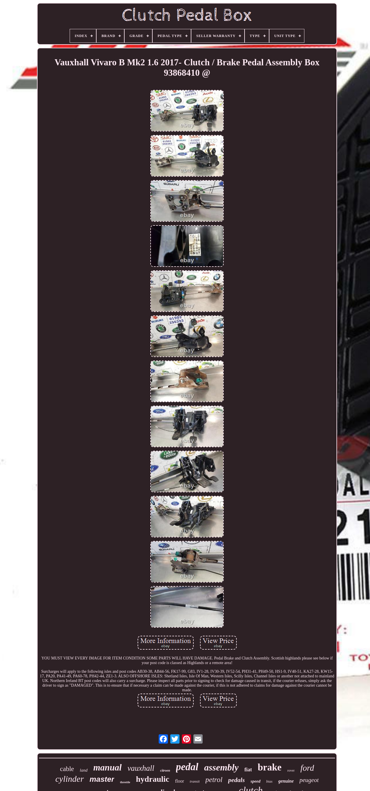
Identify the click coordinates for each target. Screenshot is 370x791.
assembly (221, 767)
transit (195, 781)
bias (269, 781)
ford (307, 767)
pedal (187, 766)
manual (107, 767)
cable (67, 768)
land (84, 770)
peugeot (309, 780)
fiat (248, 769)
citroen (165, 770)
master (102, 779)
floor (179, 781)
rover (291, 770)
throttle (125, 782)
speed (255, 781)
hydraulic (152, 779)
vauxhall (140, 768)
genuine (286, 781)
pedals (236, 779)
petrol (214, 779)
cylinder (70, 778)
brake (270, 767)
